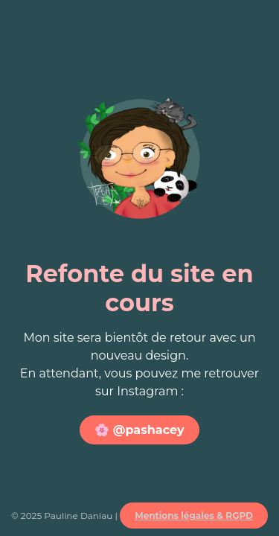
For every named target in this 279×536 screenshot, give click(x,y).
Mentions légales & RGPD (194, 515)
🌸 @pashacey (139, 430)
